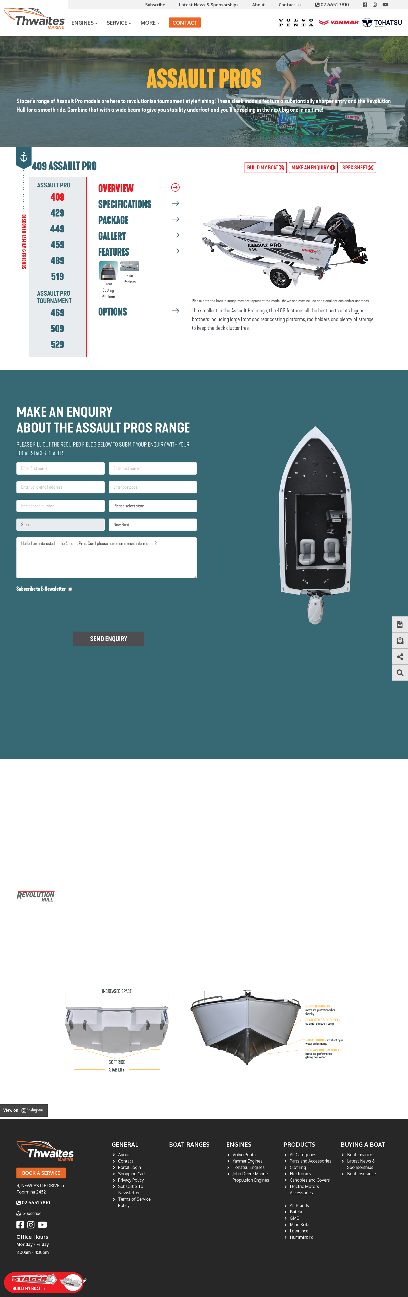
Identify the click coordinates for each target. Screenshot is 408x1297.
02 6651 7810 (332, 4)
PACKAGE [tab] (113, 220)
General (125, 1144)
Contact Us (290, 4)
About (258, 4)
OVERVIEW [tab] (116, 188)
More (148, 22)
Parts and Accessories (310, 1161)
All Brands (299, 1205)
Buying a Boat (363, 1144)
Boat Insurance (361, 1173)
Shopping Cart (131, 1173)
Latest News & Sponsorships (208, 4)
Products (299, 1144)
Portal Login (129, 1167)
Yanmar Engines (248, 1161)
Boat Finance (359, 1154)
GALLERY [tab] (112, 236)
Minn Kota (299, 1224)
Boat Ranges (189, 1144)
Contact (184, 22)
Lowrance (299, 1230)
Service (117, 22)
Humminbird (301, 1237)
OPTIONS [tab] (112, 312)
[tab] (57, 197)
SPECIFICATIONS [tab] (124, 204)
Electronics (300, 1173)
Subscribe (155, 4)
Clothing (298, 1167)
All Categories (303, 1154)
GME (294, 1218)
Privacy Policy (131, 1180)
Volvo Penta (244, 1154)
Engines (82, 22)
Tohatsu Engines (249, 1167)
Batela (296, 1211)
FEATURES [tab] (113, 252)
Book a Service (41, 1173)
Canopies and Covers (310, 1180)
